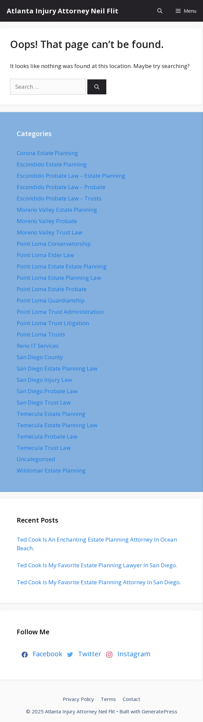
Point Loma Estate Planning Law (59, 277)
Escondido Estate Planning (52, 164)
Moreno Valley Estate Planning (57, 209)
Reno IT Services (38, 345)
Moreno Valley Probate (47, 221)
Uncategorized (36, 459)
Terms (108, 699)
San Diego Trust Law (44, 402)
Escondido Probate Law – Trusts (59, 198)
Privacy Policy (78, 699)
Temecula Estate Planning (51, 414)
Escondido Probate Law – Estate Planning (71, 175)
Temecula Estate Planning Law (57, 425)
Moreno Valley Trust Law (49, 232)
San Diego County (40, 357)
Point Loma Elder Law (45, 255)
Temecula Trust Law (44, 448)
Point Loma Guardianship (51, 300)
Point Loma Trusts (41, 334)
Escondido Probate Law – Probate (61, 187)
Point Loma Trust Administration (60, 311)
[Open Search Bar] (160, 11)
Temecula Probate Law (47, 436)
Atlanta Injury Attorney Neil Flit (62, 10)
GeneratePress (159, 711)
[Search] (96, 86)
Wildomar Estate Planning (51, 470)
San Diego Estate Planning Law (57, 368)
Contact (131, 699)
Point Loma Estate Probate (52, 289)
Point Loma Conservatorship (54, 243)
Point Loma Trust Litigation (53, 323)
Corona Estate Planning (47, 153)
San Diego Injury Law (44, 380)
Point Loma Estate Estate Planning (62, 266)
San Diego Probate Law (47, 391)
